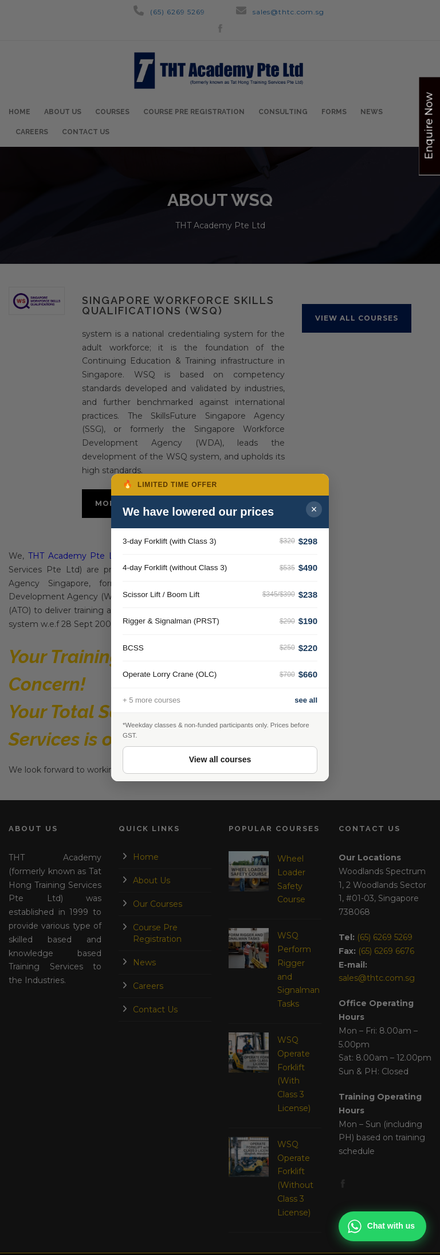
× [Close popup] (314, 509)
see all (305, 700)
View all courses (220, 759)
